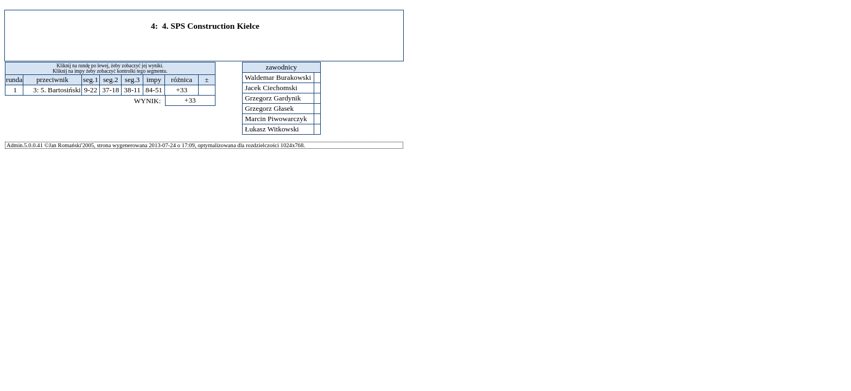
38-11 (132, 90)
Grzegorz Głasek (269, 108)
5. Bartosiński (61, 90)
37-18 (110, 90)
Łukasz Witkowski (272, 129)
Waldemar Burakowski (278, 77)
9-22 (90, 90)
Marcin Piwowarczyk (276, 119)
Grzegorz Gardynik (273, 98)
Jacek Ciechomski (271, 88)
